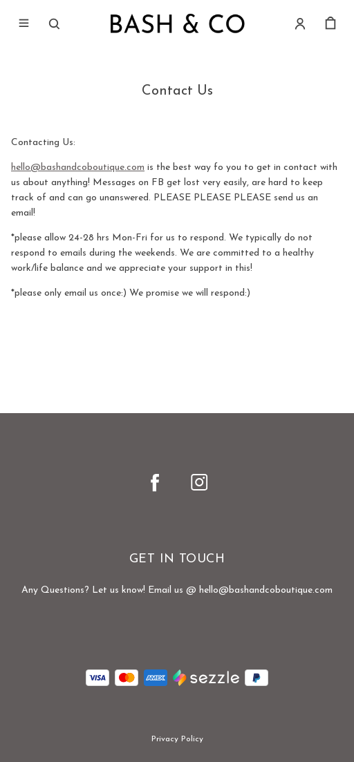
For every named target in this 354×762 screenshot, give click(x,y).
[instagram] (199, 482)
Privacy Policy (177, 739)
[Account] (300, 23)
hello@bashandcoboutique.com (78, 167)
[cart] (330, 23)
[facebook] (154, 482)
